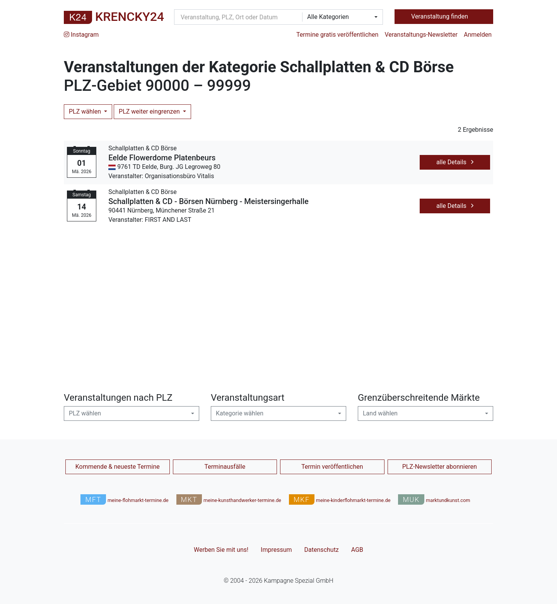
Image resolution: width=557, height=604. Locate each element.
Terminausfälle (224, 466)
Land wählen (380, 413)
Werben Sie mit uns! (221, 549)
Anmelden (478, 34)
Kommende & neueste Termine (117, 466)
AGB (357, 549)
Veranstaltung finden (440, 16)
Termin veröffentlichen (332, 466)
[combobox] (340, 17)
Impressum (276, 549)
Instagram (81, 34)
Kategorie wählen (239, 413)
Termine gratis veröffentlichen (337, 34)
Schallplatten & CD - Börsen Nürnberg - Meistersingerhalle (208, 201)
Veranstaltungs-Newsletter (421, 34)
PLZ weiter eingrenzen (150, 111)
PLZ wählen (86, 111)
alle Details (454, 162)
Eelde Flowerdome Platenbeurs (161, 157)
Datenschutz (321, 549)
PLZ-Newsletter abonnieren (439, 466)
